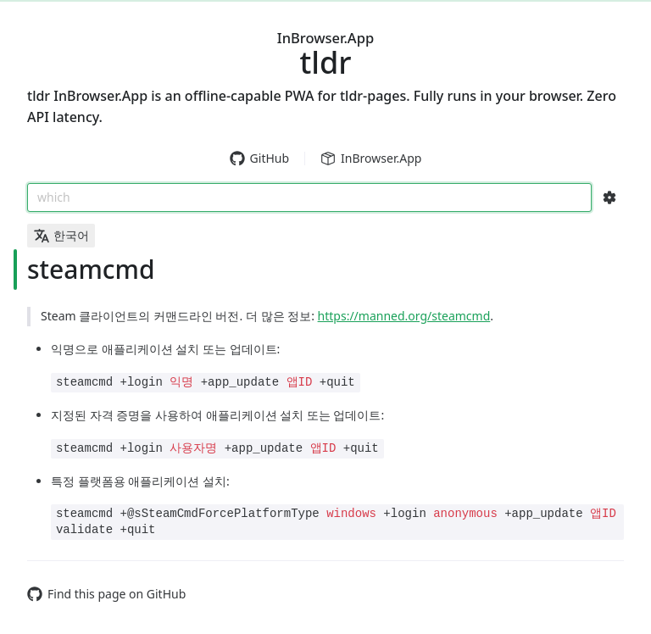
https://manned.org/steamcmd (404, 316)
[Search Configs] (609, 197)
